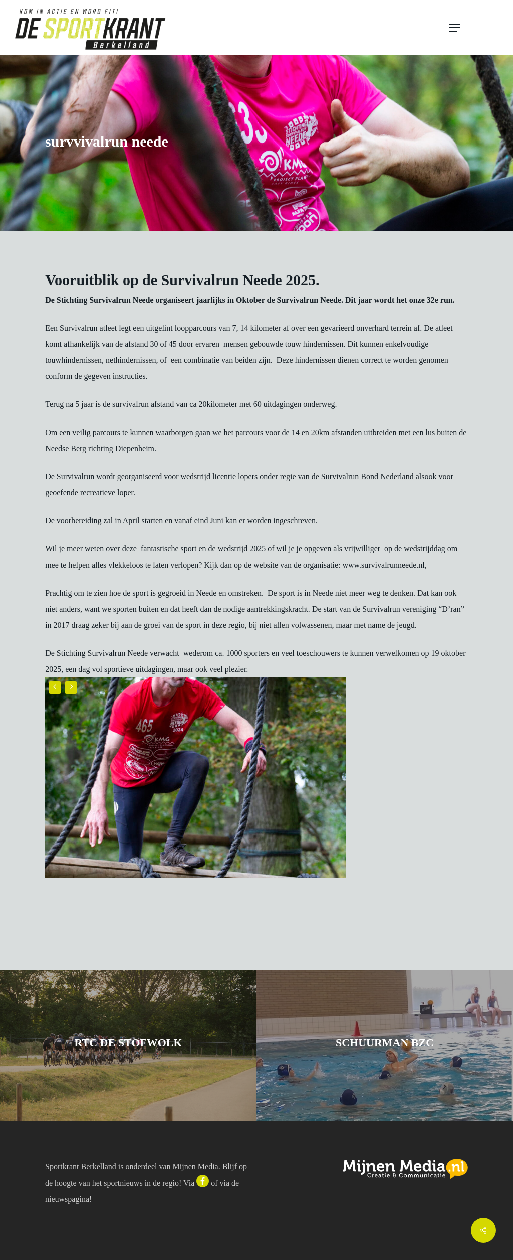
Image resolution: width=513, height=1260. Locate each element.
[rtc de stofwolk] (128, 1045)
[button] (474, 28)
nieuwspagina (67, 1199)
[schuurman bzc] (384, 1045)
